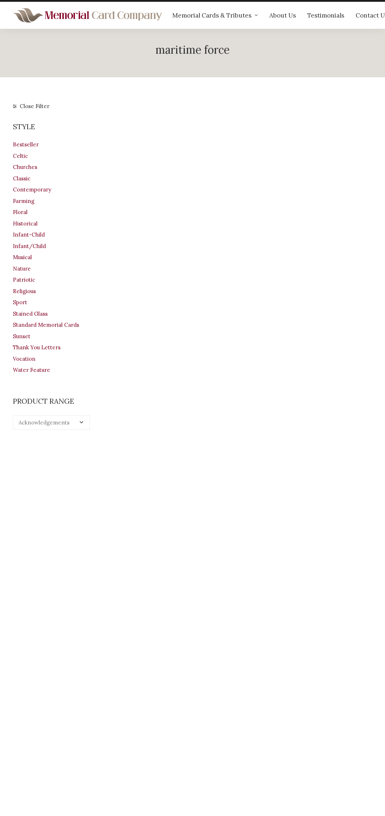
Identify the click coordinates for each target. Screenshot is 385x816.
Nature (22, 268)
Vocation (24, 358)
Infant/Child (29, 246)
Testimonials (325, 15)
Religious (24, 291)
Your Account (216, 723)
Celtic (20, 155)
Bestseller (26, 144)
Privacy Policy (217, 761)
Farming (23, 201)
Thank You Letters (37, 347)
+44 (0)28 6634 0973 (44, 748)
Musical (22, 257)
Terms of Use (216, 752)
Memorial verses (127, 752)
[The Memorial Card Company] (88, 15)
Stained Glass (30, 313)
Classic (21, 178)
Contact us (120, 761)
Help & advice (123, 733)
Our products (123, 723)
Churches (25, 167)
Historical (25, 223)
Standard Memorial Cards (46, 324)
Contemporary (32, 189)
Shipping (210, 733)
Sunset (21, 336)
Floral (20, 212)
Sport (20, 302)
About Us (282, 15)
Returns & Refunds (223, 742)
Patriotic (24, 279)
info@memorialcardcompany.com (56, 767)
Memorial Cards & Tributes (215, 15)
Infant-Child (29, 234)
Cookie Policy (216, 770)
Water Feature (31, 369)
